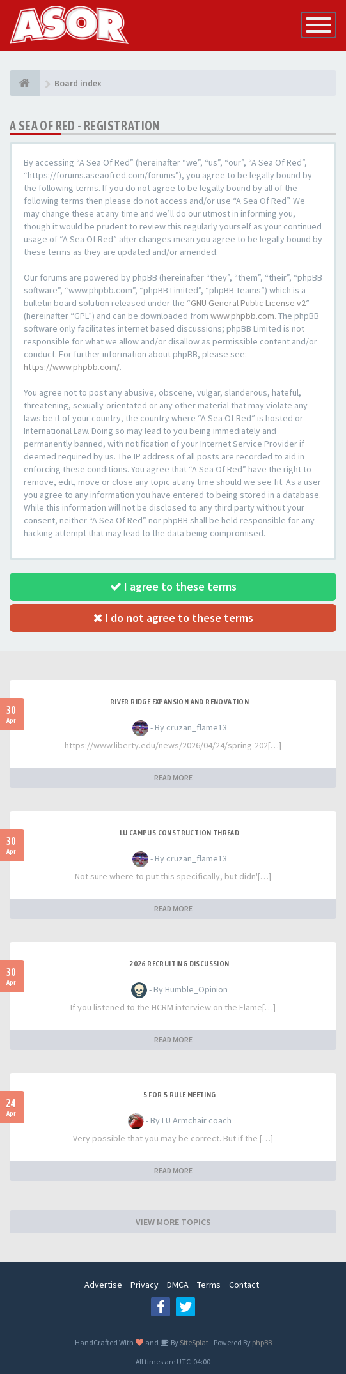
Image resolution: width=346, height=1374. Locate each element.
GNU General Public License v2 (248, 303)
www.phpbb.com (242, 315)
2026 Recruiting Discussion (179, 963)
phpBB (262, 1342)
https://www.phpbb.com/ (72, 367)
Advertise (103, 1284)
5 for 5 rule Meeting (179, 1094)
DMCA (178, 1284)
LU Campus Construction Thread (180, 832)
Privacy (144, 1284)
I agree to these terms (173, 586)
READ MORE (173, 777)
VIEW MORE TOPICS (173, 1222)
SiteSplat (193, 1342)
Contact (244, 1284)
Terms (209, 1284)
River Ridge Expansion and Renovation (179, 701)
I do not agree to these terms (173, 617)
